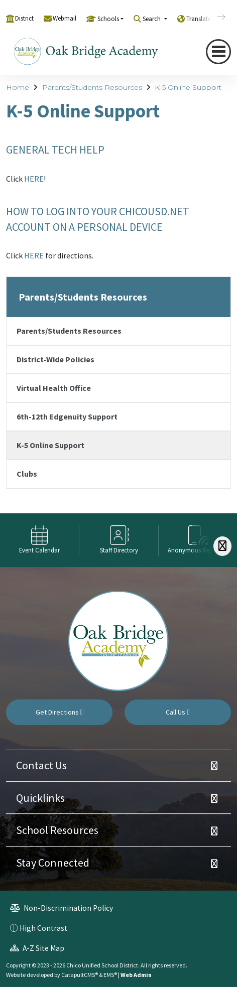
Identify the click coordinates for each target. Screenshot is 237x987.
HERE (34, 179)
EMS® (110, 974)
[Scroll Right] (222, 546)
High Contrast (43, 928)
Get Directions (59, 712)
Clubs (27, 474)
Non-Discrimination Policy (61, 908)
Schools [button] (108, 19)
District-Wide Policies (55, 359)
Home (17, 87)
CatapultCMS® (79, 974)
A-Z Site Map (37, 948)
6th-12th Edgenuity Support (67, 416)
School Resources (57, 830)
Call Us (177, 712)
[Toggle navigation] (218, 51)
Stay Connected (52, 863)
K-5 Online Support (188, 87)
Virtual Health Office (54, 388)
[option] (39, 540)
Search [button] (152, 19)
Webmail (64, 18)
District (24, 18)
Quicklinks (40, 798)
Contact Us (41, 765)
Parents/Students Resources (92, 87)
